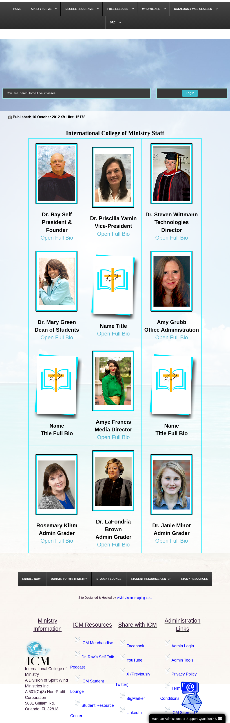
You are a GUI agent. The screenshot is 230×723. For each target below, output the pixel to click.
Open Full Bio (56, 238)
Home (32, 93)
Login (190, 93)
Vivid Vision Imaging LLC (134, 598)
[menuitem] (17, 9)
